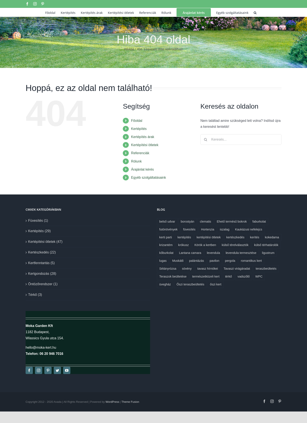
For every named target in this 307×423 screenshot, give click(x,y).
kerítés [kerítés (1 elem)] (254, 237)
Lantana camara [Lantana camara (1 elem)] (190, 253)
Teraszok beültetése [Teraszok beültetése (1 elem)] (173, 276)
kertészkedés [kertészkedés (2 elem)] (235, 237)
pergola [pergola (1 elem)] (230, 260)
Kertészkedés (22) (42, 252)
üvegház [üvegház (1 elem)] (165, 284)
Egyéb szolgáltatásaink (148, 177)
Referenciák (140, 153)
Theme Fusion (130, 401)
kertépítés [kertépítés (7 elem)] (184, 237)
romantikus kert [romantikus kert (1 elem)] (251, 260)
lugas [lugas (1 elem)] (163, 260)
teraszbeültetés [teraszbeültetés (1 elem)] (266, 268)
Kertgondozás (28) (42, 273)
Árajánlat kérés (142, 169)
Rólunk (136, 161)
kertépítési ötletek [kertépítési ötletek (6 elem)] (209, 237)
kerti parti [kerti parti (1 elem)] (165, 237)
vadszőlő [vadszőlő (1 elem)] (243, 276)
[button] (255, 12)
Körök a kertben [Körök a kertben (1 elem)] (205, 245)
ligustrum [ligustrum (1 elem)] (268, 253)
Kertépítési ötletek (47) (45, 241)
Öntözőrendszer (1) (43, 284)
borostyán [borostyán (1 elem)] (187, 221)
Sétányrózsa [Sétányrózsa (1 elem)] (167, 268)
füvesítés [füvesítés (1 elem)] (189, 229)
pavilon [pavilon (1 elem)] (214, 260)
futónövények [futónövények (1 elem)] (168, 229)
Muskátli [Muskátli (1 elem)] (178, 260)
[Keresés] (205, 139)
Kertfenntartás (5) (41, 263)
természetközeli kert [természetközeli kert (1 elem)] (205, 276)
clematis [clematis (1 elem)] (205, 221)
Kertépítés (139, 129)
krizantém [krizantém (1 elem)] (165, 245)
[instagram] (38, 370)
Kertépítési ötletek (144, 145)
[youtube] (66, 370)
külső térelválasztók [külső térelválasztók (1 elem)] (235, 245)
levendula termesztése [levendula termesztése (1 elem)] (241, 253)
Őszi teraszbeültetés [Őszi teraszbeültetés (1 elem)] (190, 284)
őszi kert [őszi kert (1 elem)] (216, 284)
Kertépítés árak (142, 137)
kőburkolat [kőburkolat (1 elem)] (166, 253)
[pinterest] (48, 370)
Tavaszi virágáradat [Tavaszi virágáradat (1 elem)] (237, 268)
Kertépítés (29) (39, 231)
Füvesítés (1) (38, 220)
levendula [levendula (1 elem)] (213, 253)
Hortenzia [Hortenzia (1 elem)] (207, 229)
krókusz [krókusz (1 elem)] (183, 245)
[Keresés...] (240, 139)
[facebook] (29, 370)
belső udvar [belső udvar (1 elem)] (167, 221)
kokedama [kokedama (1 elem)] (272, 237)
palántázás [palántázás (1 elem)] (196, 260)
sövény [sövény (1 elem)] (187, 268)
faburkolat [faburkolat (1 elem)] (259, 221)
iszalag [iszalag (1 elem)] (224, 229)
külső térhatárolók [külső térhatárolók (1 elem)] (266, 245)
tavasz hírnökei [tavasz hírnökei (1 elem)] (207, 268)
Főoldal (136, 120)
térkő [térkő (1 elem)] (228, 276)
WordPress (112, 401)
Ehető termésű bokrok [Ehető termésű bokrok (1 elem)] (232, 221)
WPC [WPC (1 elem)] (259, 276)
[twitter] (57, 370)
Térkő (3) (35, 294)
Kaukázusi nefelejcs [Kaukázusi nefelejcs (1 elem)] (248, 229)
